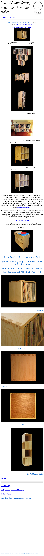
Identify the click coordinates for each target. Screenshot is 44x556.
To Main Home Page (8, 17)
